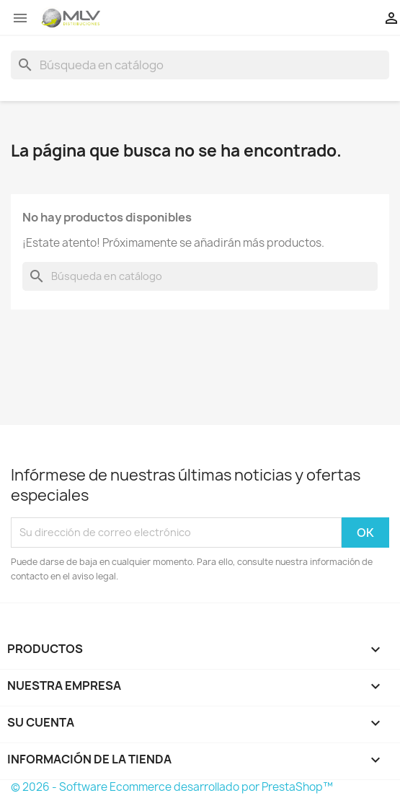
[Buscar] (200, 65)
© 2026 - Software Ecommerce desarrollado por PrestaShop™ (172, 786)
